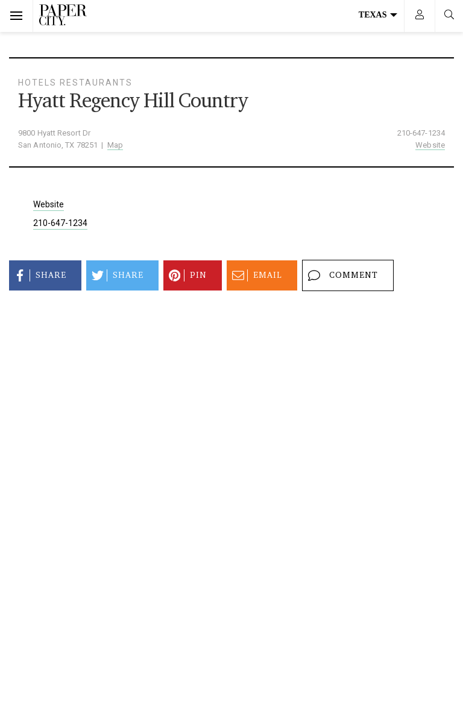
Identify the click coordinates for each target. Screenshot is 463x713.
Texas (378, 14)
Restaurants (96, 82)
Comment (341, 275)
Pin (186, 275)
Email (255, 275)
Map (115, 144)
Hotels (37, 82)
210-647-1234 (421, 132)
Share (38, 275)
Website (430, 144)
